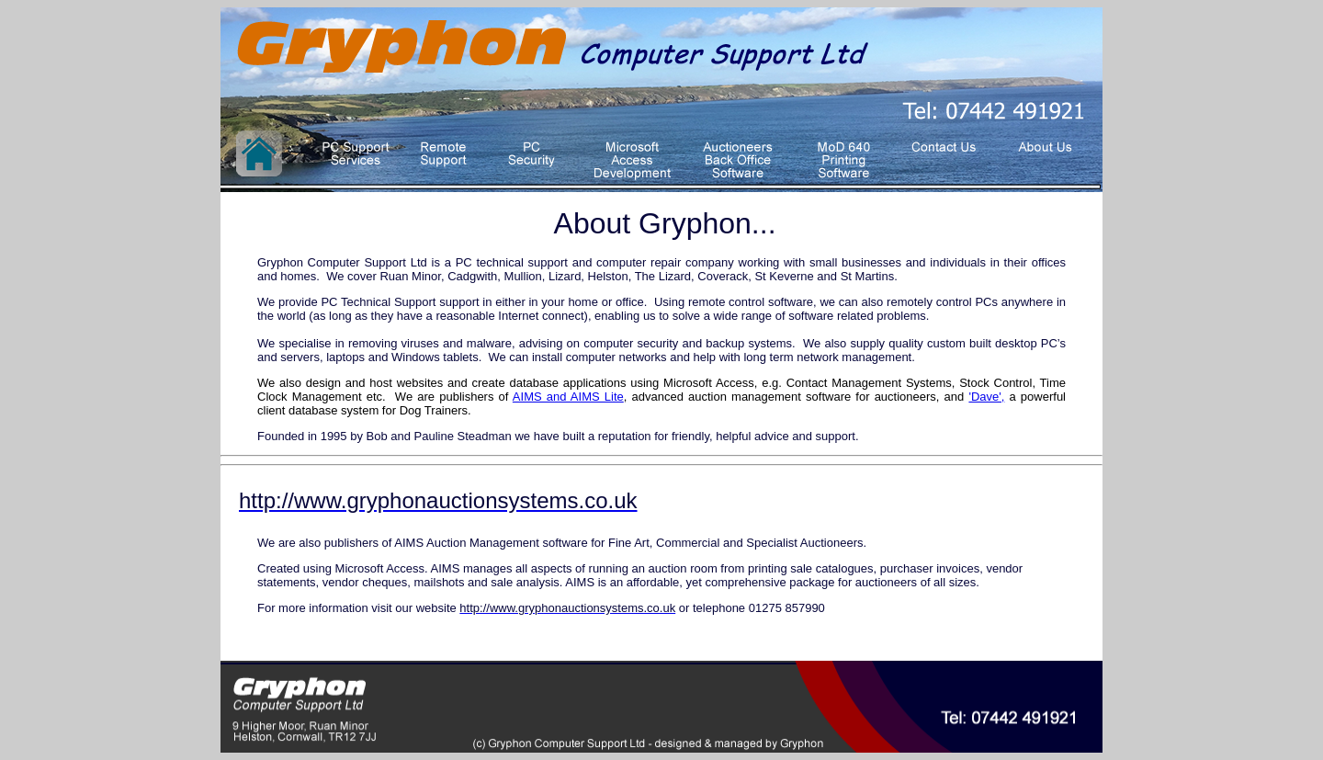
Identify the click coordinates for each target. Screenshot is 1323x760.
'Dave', (986, 396)
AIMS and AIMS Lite (568, 396)
